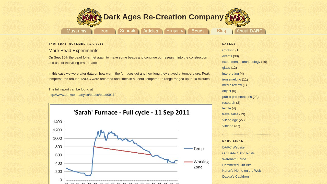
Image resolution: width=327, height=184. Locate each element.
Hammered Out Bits (236, 165)
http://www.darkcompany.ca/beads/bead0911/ (82, 95)
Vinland (227, 126)
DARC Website (233, 147)
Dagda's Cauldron (235, 176)
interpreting (230, 73)
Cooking (228, 50)
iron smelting (231, 79)
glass (226, 68)
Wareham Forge (234, 159)
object (226, 91)
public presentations (237, 97)
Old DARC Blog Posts (238, 153)
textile (226, 108)
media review (232, 85)
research (228, 103)
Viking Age (230, 120)
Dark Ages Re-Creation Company (163, 17)
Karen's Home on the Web (241, 170)
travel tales (230, 114)
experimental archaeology (241, 62)
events (227, 56)
